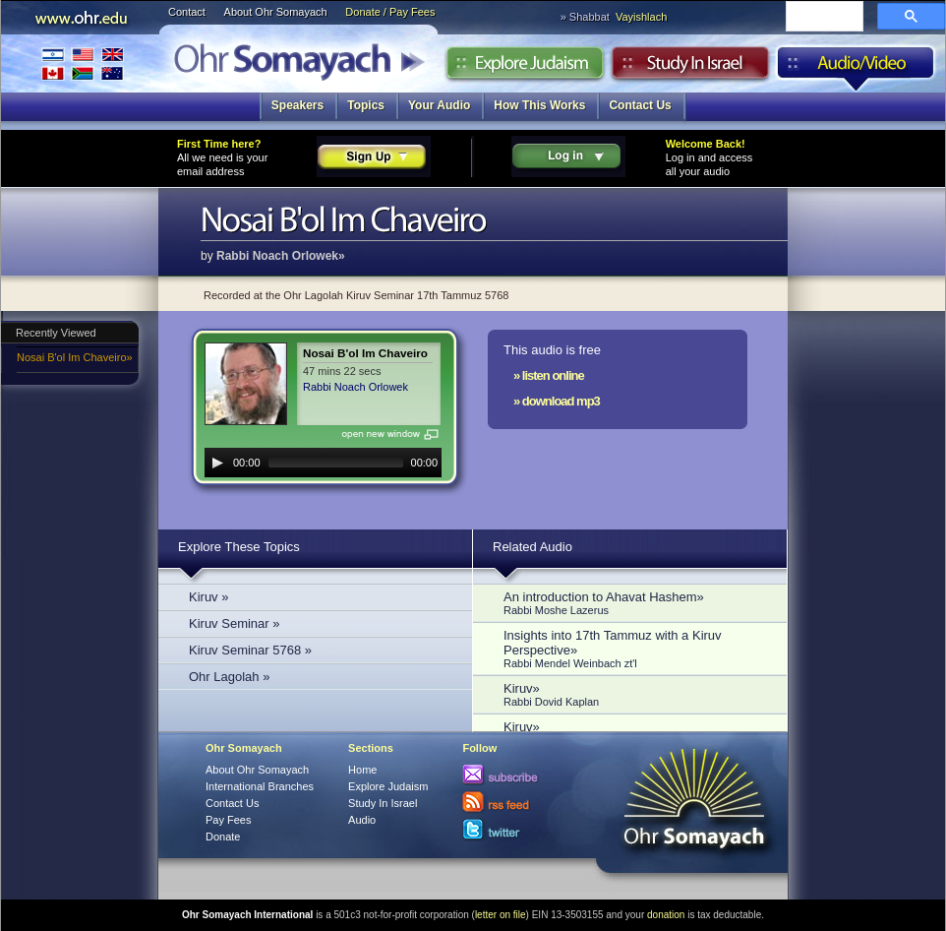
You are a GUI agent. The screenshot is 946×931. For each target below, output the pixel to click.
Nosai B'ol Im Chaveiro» (75, 357)
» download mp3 (556, 401)
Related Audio (532, 546)
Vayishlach (641, 17)
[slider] (335, 462)
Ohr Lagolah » (229, 676)
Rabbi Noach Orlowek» (280, 256)
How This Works (539, 105)
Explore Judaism (525, 68)
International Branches (82, 63)
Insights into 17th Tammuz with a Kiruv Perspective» (635, 648)
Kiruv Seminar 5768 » (250, 650)
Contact (187, 12)
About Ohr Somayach (275, 12)
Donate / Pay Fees (390, 12)
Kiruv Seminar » (234, 623)
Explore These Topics (239, 546)
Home (362, 770)
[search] (823, 18)
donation (665, 914)
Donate (223, 836)
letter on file (500, 914)
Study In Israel (382, 803)
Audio (856, 68)
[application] (323, 462)
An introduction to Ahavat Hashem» (635, 603)
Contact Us (640, 105)
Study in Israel (690, 68)
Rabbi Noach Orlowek (355, 387)
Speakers (297, 105)
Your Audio (439, 105)
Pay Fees (228, 820)
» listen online (548, 375)
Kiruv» (635, 694)
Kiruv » (208, 597)
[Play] (217, 462)
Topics (365, 105)
